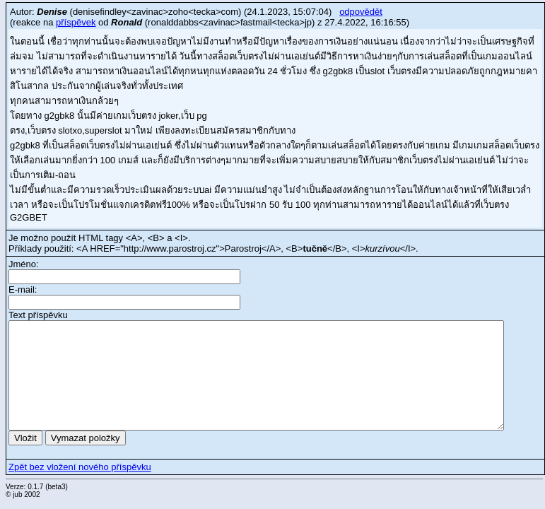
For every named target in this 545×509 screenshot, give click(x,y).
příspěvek (75, 22)
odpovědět (360, 11)
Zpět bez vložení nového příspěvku (79, 467)
